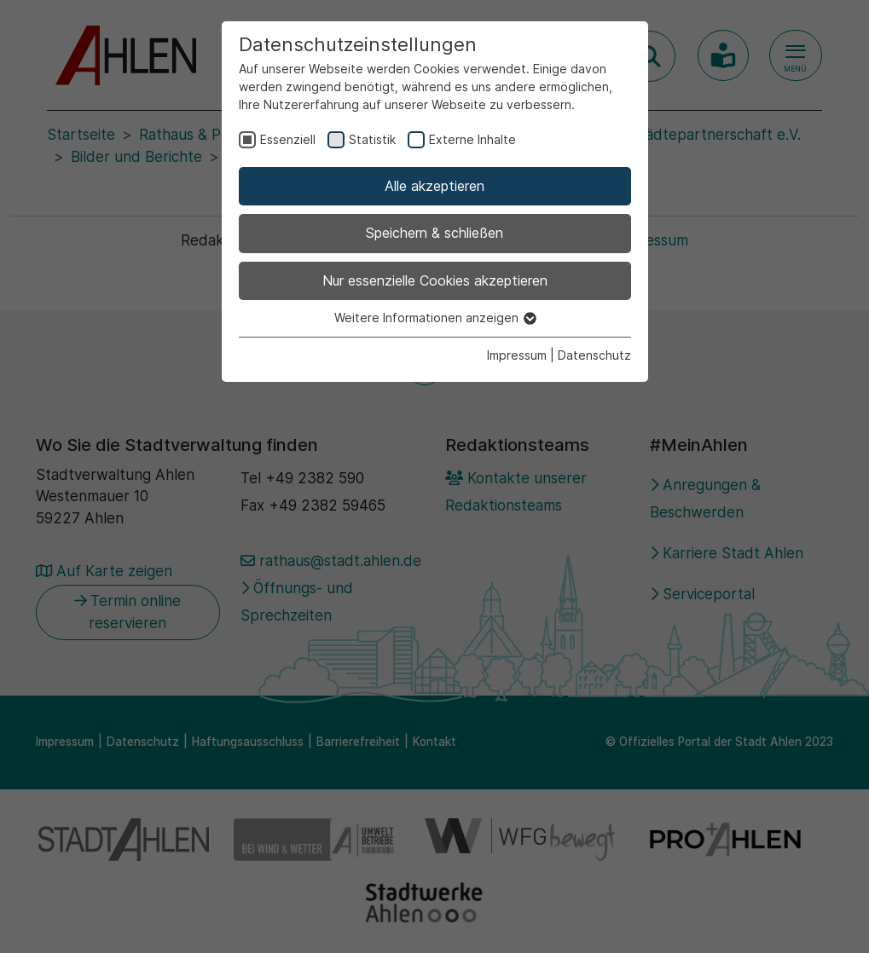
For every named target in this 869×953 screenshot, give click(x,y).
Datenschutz (594, 355)
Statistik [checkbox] (372, 139)
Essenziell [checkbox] (288, 139)
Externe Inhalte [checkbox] (472, 139)
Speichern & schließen (434, 232)
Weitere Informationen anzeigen (434, 317)
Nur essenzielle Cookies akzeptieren (434, 280)
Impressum (517, 355)
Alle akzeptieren (434, 185)
